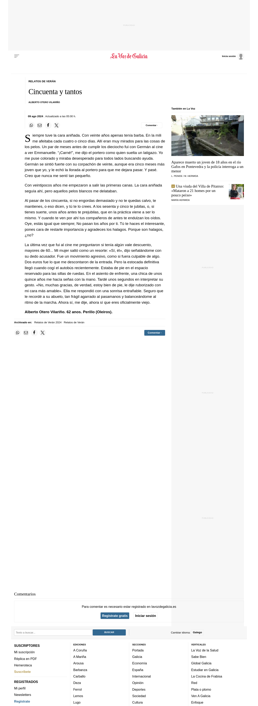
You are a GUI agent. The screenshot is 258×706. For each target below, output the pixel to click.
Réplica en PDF (25, 658)
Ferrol (77, 689)
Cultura (137, 702)
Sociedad (139, 696)
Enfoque (197, 702)
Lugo (77, 702)
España (137, 669)
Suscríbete (22, 671)
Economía (139, 663)
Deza (77, 683)
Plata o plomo (201, 689)
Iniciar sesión (145, 615)
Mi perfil (20, 688)
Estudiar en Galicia (204, 669)
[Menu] (17, 56)
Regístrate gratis (115, 615)
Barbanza (80, 669)
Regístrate (22, 701)
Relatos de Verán (74, 322)
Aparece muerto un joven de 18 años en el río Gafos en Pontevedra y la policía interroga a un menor (207, 166)
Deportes (139, 689)
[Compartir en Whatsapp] (31, 125)
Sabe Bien (198, 657)
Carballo (79, 676)
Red (194, 683)
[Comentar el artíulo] (151, 125)
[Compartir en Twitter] (56, 125)
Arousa (78, 663)
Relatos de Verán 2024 (47, 322)
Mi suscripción (24, 652)
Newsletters (22, 695)
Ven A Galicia (200, 696)
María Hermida (180, 200)
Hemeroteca (23, 665)
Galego (197, 632)
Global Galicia (201, 663)
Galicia (137, 657)
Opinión (138, 683)
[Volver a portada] (129, 56)
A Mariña (79, 657)
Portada (138, 650)
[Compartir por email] (39, 125)
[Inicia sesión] (233, 56)
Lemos (78, 696)
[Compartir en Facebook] (48, 125)
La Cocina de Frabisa (206, 676)
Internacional (141, 676)
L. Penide (176, 176)
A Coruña (80, 650)
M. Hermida (191, 176)
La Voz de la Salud (204, 650)
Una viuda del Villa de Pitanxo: (197, 190)
